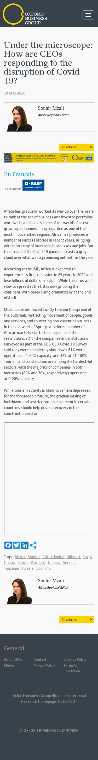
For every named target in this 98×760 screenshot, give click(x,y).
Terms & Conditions (72, 668)
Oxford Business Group (29, 14)
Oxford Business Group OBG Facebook (42, 715)
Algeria (34, 557)
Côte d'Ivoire (53, 557)
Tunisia (28, 569)
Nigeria (54, 563)
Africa (20, 557)
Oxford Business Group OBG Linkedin (27, 715)
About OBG (13, 660)
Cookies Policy (75, 660)
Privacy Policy (44, 666)
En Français (19, 174)
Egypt (87, 557)
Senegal (70, 563)
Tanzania (12, 569)
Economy (43, 569)
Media (9, 666)
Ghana (10, 563)
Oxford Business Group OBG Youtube (71, 715)
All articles (69, 147)
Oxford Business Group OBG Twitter (56, 715)
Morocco (38, 563)
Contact (40, 660)
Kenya (23, 563)
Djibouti (73, 557)
